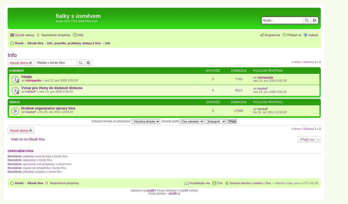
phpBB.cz (174, 193)
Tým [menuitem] (220, 183)
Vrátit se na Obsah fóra (28, 139)
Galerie (313, 35)
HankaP (30, 91)
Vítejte (26, 77)
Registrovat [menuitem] (272, 35)
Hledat (307, 20)
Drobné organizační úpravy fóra (48, 108)
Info (12, 55)
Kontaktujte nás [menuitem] (199, 183)
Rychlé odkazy (25, 35)
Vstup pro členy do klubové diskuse (51, 88)
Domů (19, 183)
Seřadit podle (182, 121)
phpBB (150, 190)
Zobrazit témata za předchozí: (126, 121)
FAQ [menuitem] (80, 35)
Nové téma (19, 62)
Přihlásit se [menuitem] (294, 35)
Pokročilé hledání (314, 20)
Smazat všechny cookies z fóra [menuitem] (250, 183)
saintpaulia (33, 80)
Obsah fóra (35, 183)
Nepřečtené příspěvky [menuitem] (56, 35)
